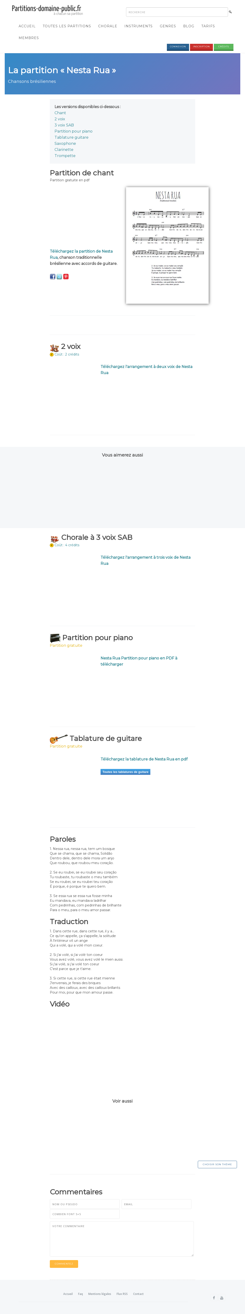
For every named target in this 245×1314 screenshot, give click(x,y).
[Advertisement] (84, 216)
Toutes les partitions (67, 26)
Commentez (64, 1263)
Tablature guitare (72, 137)
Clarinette (64, 150)
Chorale (107, 26)
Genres (168, 26)
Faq (80, 1294)
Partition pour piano (74, 131)
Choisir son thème (217, 1164)
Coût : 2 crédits (67, 354)
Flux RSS (122, 1294)
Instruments (138, 26)
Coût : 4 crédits (67, 545)
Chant (60, 113)
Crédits (223, 46)
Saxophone (65, 144)
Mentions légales (99, 1294)
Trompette (65, 156)
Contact (138, 1294)
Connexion (178, 46)
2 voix (60, 119)
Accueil (27, 26)
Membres (29, 38)
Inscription (201, 46)
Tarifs (208, 26)
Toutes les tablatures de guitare (125, 772)
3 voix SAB (64, 125)
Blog (188, 26)
